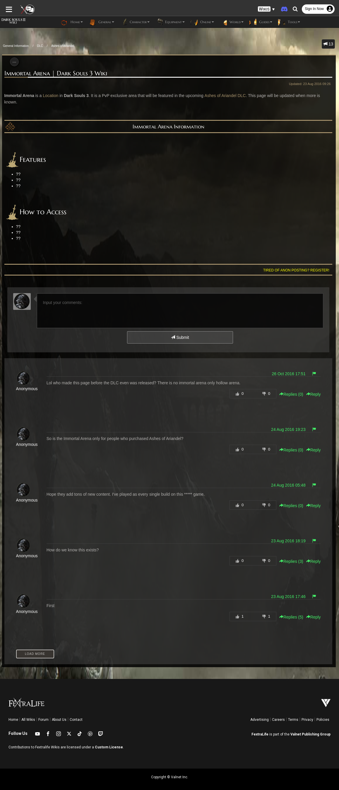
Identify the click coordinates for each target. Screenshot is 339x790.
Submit (180, 331)
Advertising (259, 713)
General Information (16, 45)
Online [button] (202, 22)
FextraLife (259, 728)
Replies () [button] (293, 387)
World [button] (232, 22)
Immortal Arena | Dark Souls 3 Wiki (53, 73)
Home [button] (72, 22)
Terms (293, 713)
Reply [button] (315, 387)
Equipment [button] (170, 22)
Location (48, 95)
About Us (59, 713)
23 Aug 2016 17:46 (290, 590)
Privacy (307, 713)
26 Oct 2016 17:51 (291, 367)
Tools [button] (289, 22)
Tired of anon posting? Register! (298, 264)
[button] (266, 9)
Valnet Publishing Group (310, 728)
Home (13, 713)
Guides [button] (260, 22)
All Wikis (28, 713)
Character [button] (135, 22)
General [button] (101, 22)
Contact (76, 713)
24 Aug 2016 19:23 (290, 423)
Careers (278, 713)
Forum (43, 713)
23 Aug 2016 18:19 (290, 534)
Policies (322, 713)
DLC (40, 45)
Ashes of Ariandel (62, 45)
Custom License (109, 741)
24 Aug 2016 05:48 (290, 478)
